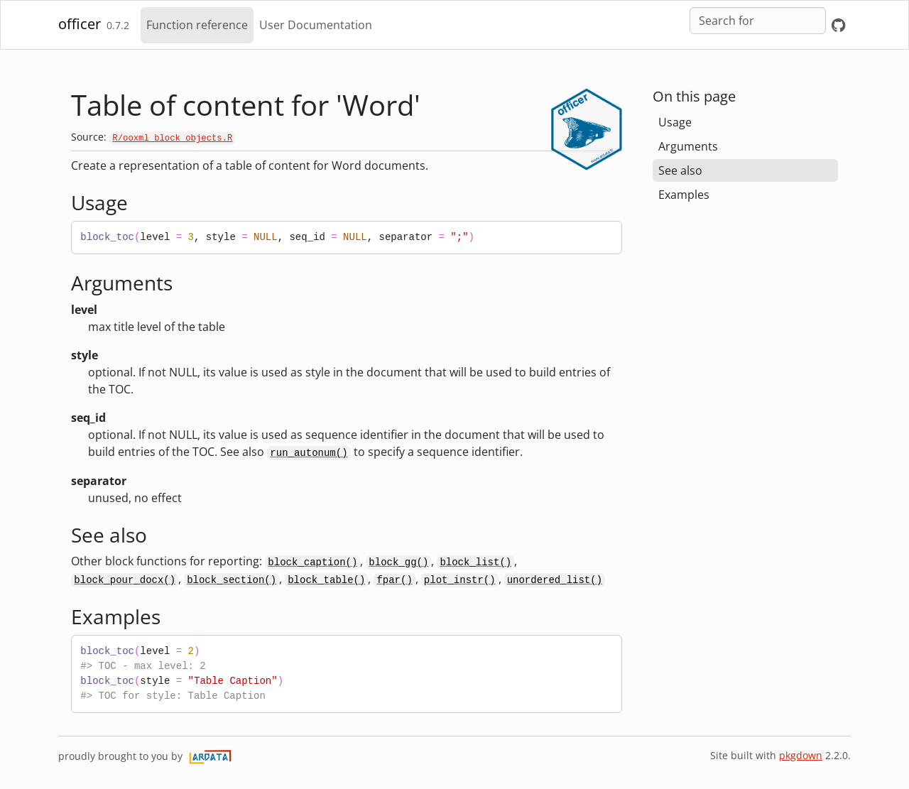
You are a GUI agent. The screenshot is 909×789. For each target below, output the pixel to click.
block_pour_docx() (124, 580)
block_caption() (312, 562)
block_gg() (398, 562)
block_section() (231, 580)
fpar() (394, 580)
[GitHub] (838, 25)
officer (79, 23)
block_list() (475, 562)
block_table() (326, 580)
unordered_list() (554, 580)
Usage (675, 122)
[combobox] (758, 20)
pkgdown (800, 755)
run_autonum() (308, 453)
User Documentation (315, 25)
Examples (683, 194)
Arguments (688, 146)
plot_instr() (460, 580)
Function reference (197, 25)
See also (680, 170)
